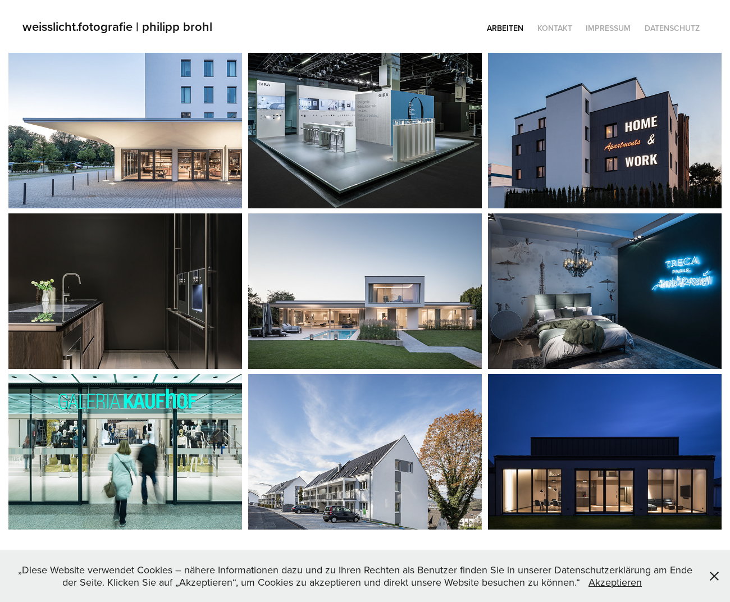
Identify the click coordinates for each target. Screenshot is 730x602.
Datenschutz (672, 28)
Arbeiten (505, 28)
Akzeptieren (615, 582)
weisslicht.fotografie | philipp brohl (119, 26)
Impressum (608, 28)
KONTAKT (554, 28)
